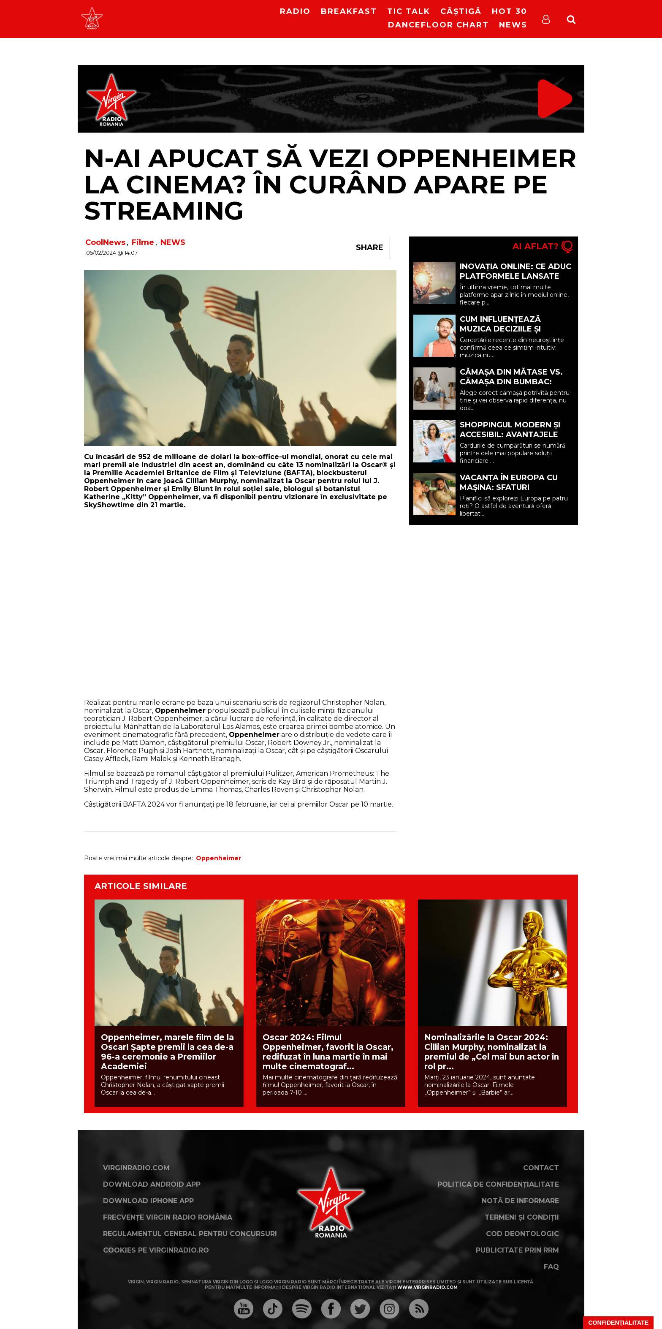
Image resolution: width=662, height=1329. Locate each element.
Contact (541, 1168)
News (513, 25)
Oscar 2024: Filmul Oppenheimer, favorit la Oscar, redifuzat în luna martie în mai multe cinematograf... (328, 1052)
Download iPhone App (148, 1201)
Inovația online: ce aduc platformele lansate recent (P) (515, 276)
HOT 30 (509, 11)
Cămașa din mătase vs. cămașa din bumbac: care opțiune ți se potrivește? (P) (511, 386)
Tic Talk (408, 11)
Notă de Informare (520, 1201)
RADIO (295, 11)
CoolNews (105, 242)
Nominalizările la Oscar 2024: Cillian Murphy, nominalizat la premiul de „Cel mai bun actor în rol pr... (491, 1052)
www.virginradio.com (427, 1287)
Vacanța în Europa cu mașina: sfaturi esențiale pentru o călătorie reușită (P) (509, 492)
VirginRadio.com (136, 1168)
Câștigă (461, 11)
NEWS (172, 242)
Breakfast (349, 11)
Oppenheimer (218, 858)
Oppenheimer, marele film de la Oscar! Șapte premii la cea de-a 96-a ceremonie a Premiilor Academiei (167, 1052)
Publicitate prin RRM (517, 1250)
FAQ (551, 1267)
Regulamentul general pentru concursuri (190, 1234)
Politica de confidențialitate (498, 1184)
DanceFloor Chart (438, 25)
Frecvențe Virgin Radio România (167, 1217)
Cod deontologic (522, 1234)
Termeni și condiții (522, 1217)
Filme (143, 242)
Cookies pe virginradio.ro (156, 1250)
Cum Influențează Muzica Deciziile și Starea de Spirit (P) (503, 329)
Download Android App (152, 1184)
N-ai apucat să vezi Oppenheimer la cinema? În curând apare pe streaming (330, 184)
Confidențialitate (618, 1322)
